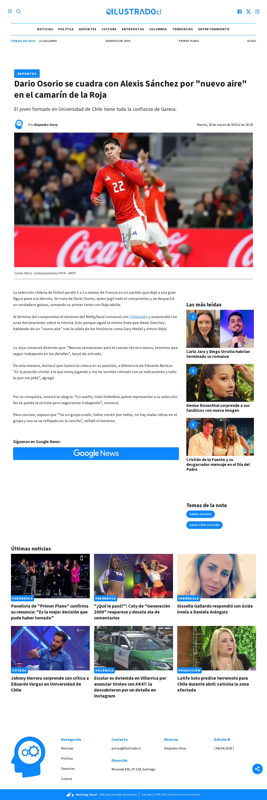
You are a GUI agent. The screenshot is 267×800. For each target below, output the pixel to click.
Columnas (158, 29)
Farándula (22, 598)
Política (66, 29)
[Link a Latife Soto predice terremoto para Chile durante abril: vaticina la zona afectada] (216, 648)
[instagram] (257, 11)
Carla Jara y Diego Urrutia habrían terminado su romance (218, 354)
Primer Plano (194, 41)
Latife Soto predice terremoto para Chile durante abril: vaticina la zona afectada (213, 684)
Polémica (104, 670)
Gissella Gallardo (48, 41)
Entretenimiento (214, 29)
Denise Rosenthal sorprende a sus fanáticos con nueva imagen (218, 408)
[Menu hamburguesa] (9, 12)
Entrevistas (133, 29)
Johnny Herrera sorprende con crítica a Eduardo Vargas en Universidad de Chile (50, 684)
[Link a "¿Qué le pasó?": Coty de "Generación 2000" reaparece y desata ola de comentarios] (133, 576)
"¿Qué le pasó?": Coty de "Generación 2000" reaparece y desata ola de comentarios (132, 612)
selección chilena (204, 525)
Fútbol (19, 670)
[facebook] (239, 11)
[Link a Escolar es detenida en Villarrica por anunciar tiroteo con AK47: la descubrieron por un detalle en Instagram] (133, 648)
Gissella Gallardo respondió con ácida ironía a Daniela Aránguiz (215, 609)
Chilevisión (138, 316)
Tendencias (182, 29)
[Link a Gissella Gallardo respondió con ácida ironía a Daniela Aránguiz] (216, 576)
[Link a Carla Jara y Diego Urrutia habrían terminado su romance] (220, 329)
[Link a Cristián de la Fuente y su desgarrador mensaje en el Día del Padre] (220, 437)
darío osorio (200, 514)
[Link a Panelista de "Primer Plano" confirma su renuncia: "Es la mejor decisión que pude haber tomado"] (50, 576)
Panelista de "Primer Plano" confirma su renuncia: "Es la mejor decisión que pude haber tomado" (50, 612)
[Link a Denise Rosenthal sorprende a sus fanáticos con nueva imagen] (220, 383)
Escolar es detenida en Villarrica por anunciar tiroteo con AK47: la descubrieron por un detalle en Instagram (130, 687)
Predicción (189, 670)
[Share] (257, 769)
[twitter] (248, 11)
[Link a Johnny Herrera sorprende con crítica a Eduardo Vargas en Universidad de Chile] (50, 648)
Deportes (88, 29)
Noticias (45, 29)
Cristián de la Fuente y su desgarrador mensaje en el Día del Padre (218, 464)
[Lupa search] (18, 12)
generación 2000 (123, 41)
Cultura (109, 29)
